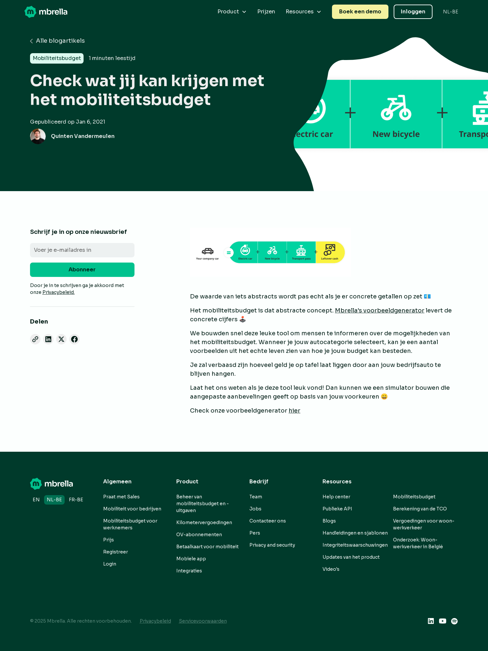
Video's (331, 569)
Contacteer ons (267, 521)
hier (294, 410)
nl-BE (54, 500)
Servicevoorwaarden (203, 621)
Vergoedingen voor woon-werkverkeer (423, 524)
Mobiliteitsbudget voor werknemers (130, 524)
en (36, 500)
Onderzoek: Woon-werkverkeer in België (418, 543)
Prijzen (266, 11)
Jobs (255, 509)
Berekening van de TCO (420, 509)
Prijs (108, 540)
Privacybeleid (155, 621)
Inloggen (413, 11)
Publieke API (337, 509)
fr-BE (76, 500)
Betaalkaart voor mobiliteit (207, 547)
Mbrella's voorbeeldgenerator (379, 310)
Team (255, 497)
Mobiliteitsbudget (414, 497)
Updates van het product (351, 557)
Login (109, 564)
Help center (336, 497)
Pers (254, 533)
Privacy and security (272, 545)
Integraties (189, 571)
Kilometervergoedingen (204, 522)
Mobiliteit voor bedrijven (132, 509)
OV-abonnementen (199, 534)
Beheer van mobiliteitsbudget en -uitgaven (202, 503)
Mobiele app (191, 559)
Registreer (115, 552)
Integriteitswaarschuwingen (355, 545)
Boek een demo (360, 11)
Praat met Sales (121, 497)
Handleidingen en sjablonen (355, 533)
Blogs (329, 521)
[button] (232, 11)
